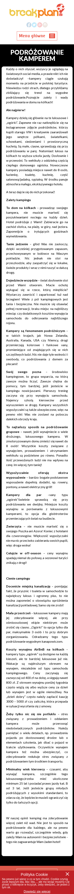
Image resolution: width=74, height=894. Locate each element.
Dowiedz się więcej (37, 891)
